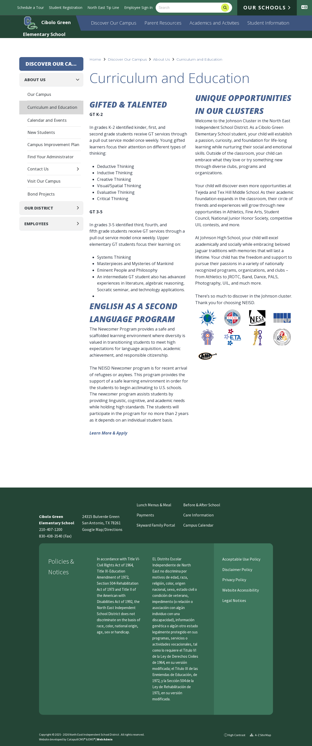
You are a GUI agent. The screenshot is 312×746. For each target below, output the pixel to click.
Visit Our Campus (44, 181)
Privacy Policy (234, 579)
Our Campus (39, 94)
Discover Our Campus (113, 23)
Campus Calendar (198, 525)
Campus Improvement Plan (53, 144)
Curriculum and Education (199, 59)
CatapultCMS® (76, 739)
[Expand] (79, 169)
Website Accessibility (240, 590)
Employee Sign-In (138, 7)
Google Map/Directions (102, 529)
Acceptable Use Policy (241, 559)
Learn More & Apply (108, 433)
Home (95, 59)
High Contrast (236, 735)
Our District (38, 208)
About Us (161, 59)
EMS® (91, 739)
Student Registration (65, 7)
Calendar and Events (47, 120)
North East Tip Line (103, 7)
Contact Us (38, 169)
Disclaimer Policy (237, 569)
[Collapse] (79, 79)
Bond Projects (41, 194)
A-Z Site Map (260, 735)
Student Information (268, 23)
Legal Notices (234, 600)
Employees (36, 224)
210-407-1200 (50, 529)
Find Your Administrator (50, 157)
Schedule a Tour (30, 7)
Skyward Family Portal (156, 525)
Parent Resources (162, 23)
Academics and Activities (214, 23)
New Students (41, 132)
